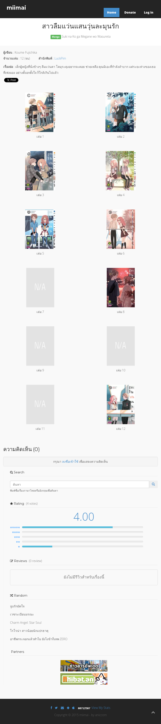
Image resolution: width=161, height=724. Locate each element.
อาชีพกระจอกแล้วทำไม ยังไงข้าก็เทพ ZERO (38, 639)
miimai (16, 7)
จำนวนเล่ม (10, 58)
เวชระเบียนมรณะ (22, 614)
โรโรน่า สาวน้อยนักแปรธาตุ (29, 631)
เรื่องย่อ (8, 67)
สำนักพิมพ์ (45, 58)
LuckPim (60, 58)
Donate (130, 12)
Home (111, 12)
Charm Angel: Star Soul (26, 622)
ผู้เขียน (7, 52)
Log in (148, 12)
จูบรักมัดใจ (17, 606)
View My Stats (101, 708)
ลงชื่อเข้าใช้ (70, 461)
